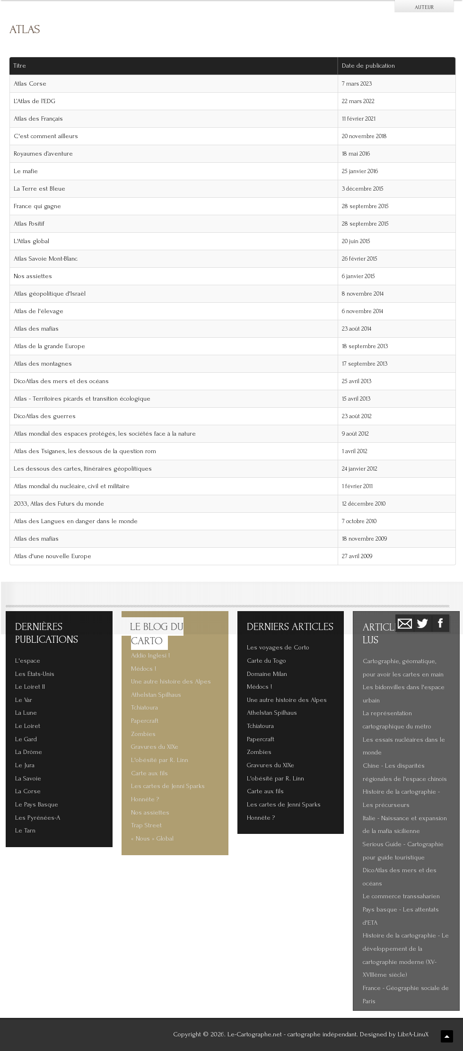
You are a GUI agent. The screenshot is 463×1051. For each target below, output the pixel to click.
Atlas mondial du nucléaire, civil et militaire (72, 486)
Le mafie (26, 171)
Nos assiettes (33, 276)
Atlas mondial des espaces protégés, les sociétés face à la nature (105, 434)
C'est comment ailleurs (46, 136)
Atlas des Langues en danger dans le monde (76, 521)
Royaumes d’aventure (43, 154)
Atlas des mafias (36, 329)
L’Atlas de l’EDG (34, 101)
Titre (19, 66)
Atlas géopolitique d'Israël (50, 294)
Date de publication (372, 66)
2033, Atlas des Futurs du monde (59, 504)
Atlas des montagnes (43, 364)
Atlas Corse (30, 84)
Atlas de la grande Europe (49, 346)
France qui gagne (37, 206)
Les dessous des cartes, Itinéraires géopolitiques (83, 469)
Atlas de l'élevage (38, 311)
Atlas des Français (38, 119)
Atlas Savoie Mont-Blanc (46, 259)
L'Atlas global (31, 241)
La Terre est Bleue (39, 189)
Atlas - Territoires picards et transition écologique (82, 399)
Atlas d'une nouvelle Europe (52, 556)
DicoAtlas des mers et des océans (61, 381)
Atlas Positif (29, 224)
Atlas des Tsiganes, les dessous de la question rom (85, 451)
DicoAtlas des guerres (45, 416)
